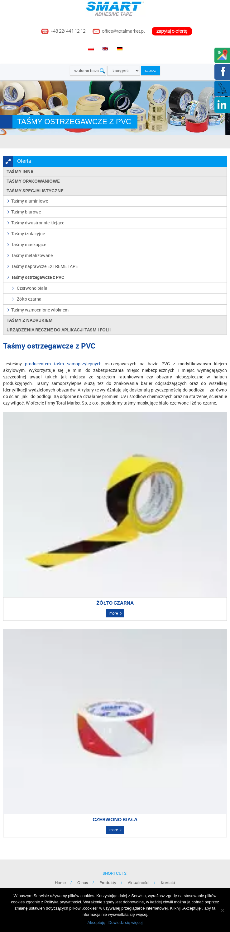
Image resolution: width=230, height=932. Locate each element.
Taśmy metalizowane (32, 255)
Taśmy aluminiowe (29, 201)
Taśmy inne (20, 171)
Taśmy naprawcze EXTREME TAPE (44, 266)
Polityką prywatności (62, 902)
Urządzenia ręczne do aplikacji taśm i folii (59, 329)
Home (60, 882)
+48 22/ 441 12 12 (67, 31)
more (113, 613)
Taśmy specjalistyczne (35, 190)
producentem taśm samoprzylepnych (63, 364)
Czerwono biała (32, 288)
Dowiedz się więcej (125, 922)
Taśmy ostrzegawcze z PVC (37, 277)
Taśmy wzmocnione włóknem (40, 310)
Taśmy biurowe (26, 212)
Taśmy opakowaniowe (33, 181)
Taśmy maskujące (28, 244)
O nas (82, 882)
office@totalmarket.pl (123, 31)
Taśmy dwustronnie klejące (37, 223)
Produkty (107, 882)
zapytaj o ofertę (171, 31)
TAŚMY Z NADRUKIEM (30, 320)
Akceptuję (96, 922)
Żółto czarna (29, 299)
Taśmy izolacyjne (28, 234)
